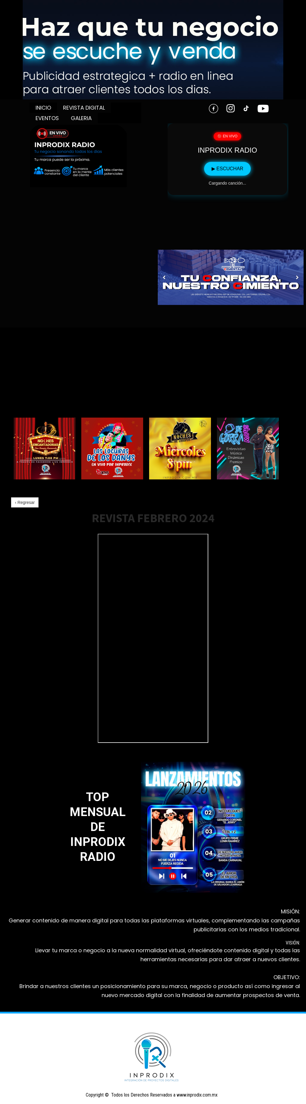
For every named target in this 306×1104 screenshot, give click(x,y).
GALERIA (81, 118)
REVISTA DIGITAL (84, 107)
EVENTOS (47, 118)
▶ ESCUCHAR (227, 168)
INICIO (43, 107)
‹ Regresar (25, 502)
